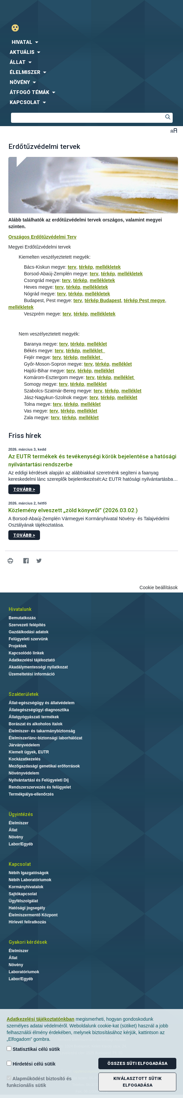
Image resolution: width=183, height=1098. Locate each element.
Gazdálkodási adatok (28, 632)
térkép (86, 267)
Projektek (18, 646)
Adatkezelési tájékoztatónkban (40, 1019)
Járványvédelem (24, 745)
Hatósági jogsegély (27, 908)
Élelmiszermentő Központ (33, 915)
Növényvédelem (24, 773)
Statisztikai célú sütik (33, 1049)
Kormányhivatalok (26, 887)
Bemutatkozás (22, 618)
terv (72, 267)
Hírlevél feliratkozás (27, 922)
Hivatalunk (20, 609)
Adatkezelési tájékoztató (32, 660)
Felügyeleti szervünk (28, 639)
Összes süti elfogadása (137, 1063)
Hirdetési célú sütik (31, 1064)
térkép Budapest (103, 300)
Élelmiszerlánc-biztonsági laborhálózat (45, 738)
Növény (16, 837)
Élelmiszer (18, 823)
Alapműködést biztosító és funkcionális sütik (39, 1082)
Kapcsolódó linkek (26, 653)
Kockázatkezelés (24, 759)
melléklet (97, 344)
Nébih (46, 10)
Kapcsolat (20, 864)
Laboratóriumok (24, 972)
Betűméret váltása (174, 130)
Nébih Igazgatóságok (29, 873)
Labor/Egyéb (21, 844)
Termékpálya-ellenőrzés (31, 794)
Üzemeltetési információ (32, 674)
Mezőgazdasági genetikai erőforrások (44, 766)
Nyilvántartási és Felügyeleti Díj (39, 780)
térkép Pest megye (144, 300)
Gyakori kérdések (28, 942)
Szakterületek (23, 694)
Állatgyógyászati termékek (34, 717)
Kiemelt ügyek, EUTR (29, 752)
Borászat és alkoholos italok (35, 724)
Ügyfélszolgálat (23, 901)
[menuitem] (91, 42)
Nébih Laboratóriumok (30, 880)
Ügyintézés (21, 814)
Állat (13, 830)
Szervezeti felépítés (27, 625)
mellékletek (108, 267)
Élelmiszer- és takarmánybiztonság (42, 731)
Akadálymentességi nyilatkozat (38, 667)
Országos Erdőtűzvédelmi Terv (42, 237)
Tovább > (24, 489)
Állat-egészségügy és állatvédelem (41, 703)
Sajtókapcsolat (23, 894)
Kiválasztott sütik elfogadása (137, 1082)
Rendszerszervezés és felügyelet (40, 787)
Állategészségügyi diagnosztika (39, 710)
